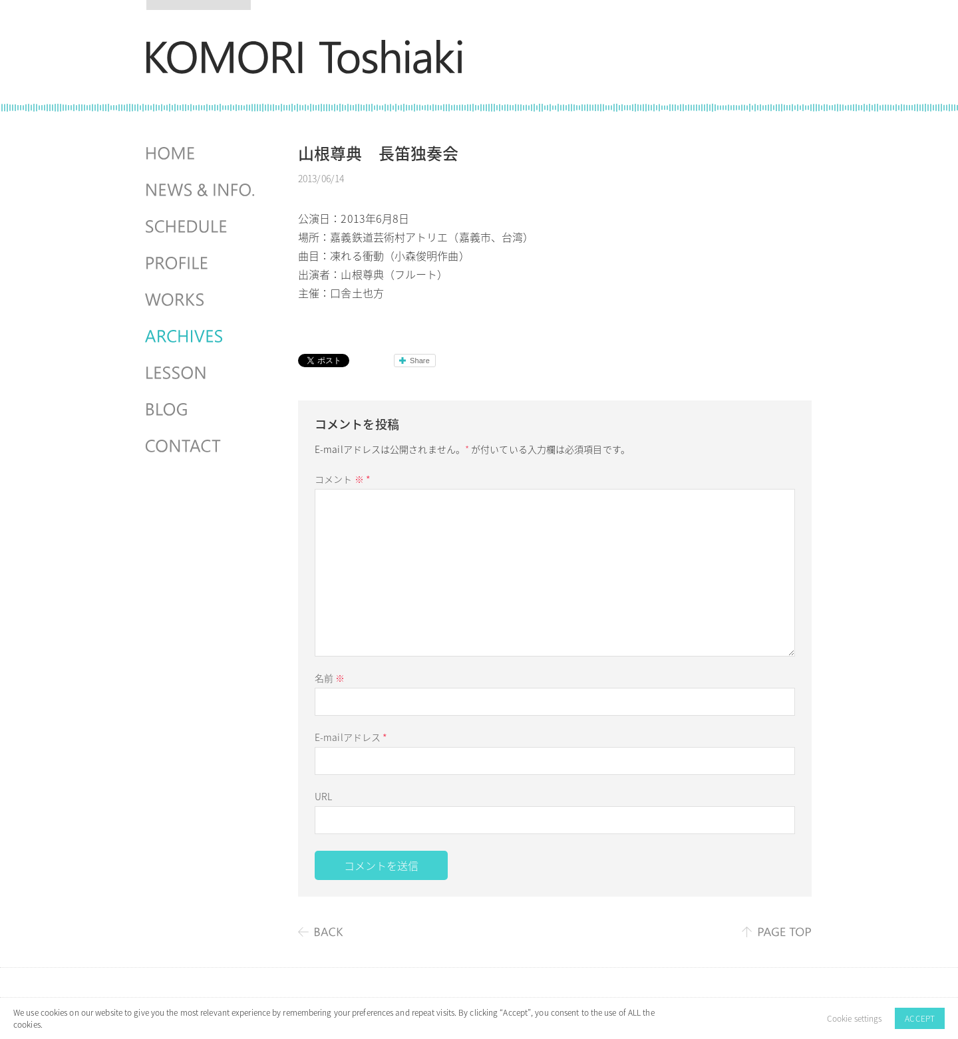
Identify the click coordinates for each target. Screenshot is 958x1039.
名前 (330, 677)
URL (323, 796)
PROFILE (201, 263)
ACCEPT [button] (920, 1018)
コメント (343, 479)
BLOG (201, 409)
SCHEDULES (201, 226)
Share (420, 361)
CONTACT (201, 446)
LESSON (201, 373)
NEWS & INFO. (201, 190)
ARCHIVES (201, 336)
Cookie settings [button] (854, 1018)
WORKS (201, 300)
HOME (201, 153)
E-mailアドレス (351, 737)
